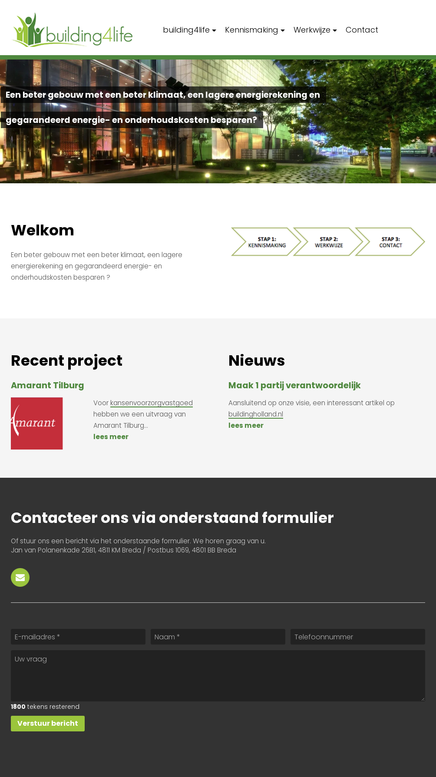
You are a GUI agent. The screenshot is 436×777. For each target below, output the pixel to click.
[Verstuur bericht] (48, 723)
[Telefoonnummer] (358, 637)
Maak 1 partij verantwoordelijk (294, 385)
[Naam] (218, 637)
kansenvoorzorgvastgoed (151, 402)
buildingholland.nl (255, 414)
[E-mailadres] (78, 637)
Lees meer (111, 436)
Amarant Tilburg (47, 385)
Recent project (66, 360)
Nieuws (256, 360)
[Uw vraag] (218, 675)
